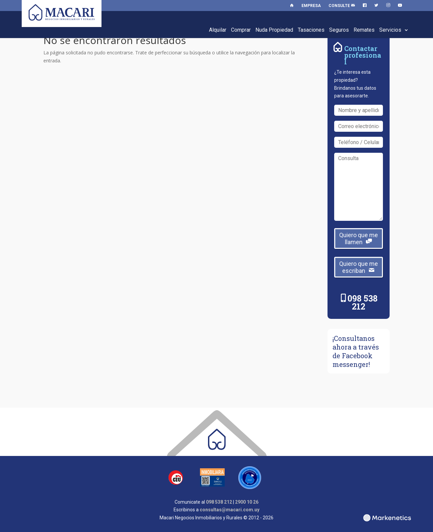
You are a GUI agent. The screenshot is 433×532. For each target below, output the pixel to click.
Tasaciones (311, 30)
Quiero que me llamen (358, 238)
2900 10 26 (246, 502)
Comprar (241, 30)
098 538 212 (363, 302)
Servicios (390, 30)
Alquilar (217, 30)
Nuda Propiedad (274, 30)
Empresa (311, 5)
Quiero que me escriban (358, 267)
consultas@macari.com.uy (229, 509)
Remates (364, 30)
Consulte (342, 5)
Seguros (339, 30)
